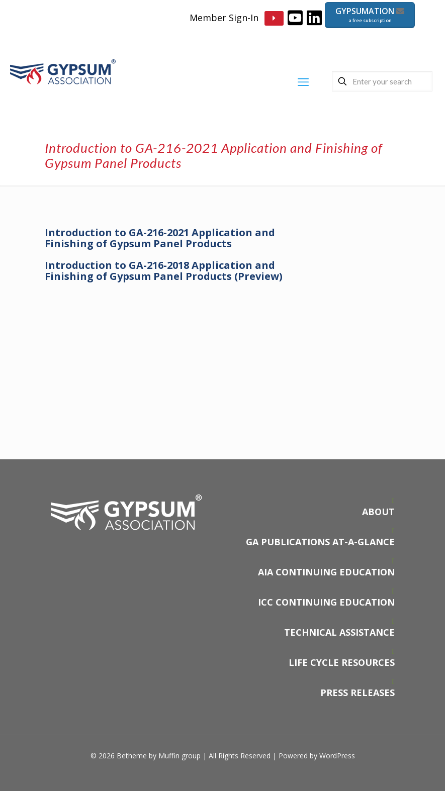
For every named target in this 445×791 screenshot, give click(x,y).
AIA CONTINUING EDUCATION (326, 572)
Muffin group (179, 755)
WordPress (337, 755)
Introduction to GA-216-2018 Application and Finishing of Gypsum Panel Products (164, 270)
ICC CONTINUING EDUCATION (326, 602)
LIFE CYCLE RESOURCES (342, 662)
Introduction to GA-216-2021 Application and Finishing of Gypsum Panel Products (160, 238)
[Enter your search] (382, 81)
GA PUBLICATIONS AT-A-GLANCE (320, 542)
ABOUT (378, 512)
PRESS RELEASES (357, 692)
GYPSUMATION (369, 15)
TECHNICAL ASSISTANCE (339, 632)
